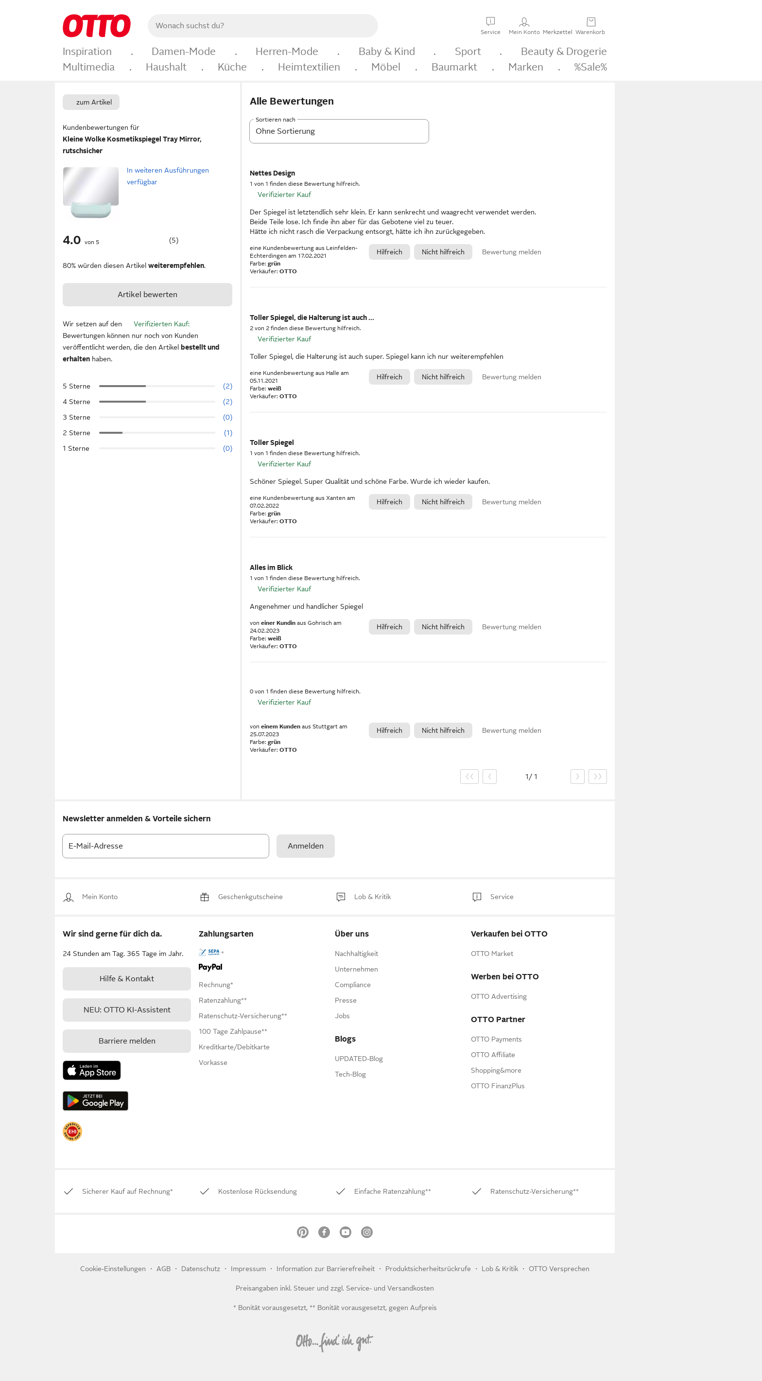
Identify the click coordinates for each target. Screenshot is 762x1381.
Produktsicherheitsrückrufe (428, 1269)
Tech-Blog (350, 1074)
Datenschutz (201, 1269)
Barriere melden (127, 1041)
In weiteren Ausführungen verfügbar (168, 176)
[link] (100, 897)
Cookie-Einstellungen (113, 1269)
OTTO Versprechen (559, 1269)
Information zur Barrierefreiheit (326, 1269)
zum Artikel (94, 102)
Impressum (248, 1269)
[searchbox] (251, 25)
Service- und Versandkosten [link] (390, 1288)
